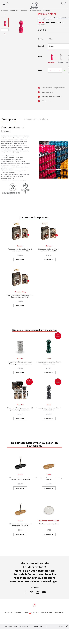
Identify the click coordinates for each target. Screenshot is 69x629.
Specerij (41, 46)
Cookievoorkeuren (58, 612)
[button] (5, 22)
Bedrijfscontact (9, 612)
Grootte (41, 39)
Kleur (40, 57)
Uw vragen (18, 612)
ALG (37, 612)
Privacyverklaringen (46, 612)
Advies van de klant (36, 119)
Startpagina (4, 10)
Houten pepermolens (35, 10)
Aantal (40, 70)
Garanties (25, 612)
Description (8, 119)
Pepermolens (23, 10)
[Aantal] (55, 70)
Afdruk (32, 612)
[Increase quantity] (59, 70)
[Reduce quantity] (50, 70)
